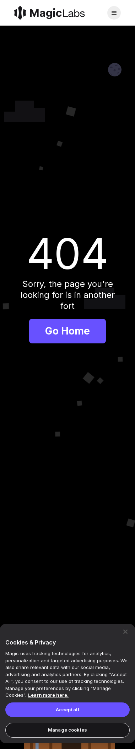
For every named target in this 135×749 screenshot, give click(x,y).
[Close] (125, 632)
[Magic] (49, 13)
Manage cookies (67, 730)
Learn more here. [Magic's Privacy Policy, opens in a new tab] (48, 695)
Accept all (67, 709)
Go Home (67, 331)
